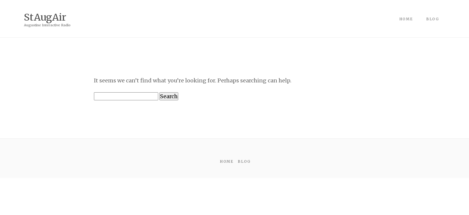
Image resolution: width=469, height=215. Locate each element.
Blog (432, 19)
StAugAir (45, 17)
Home (406, 19)
